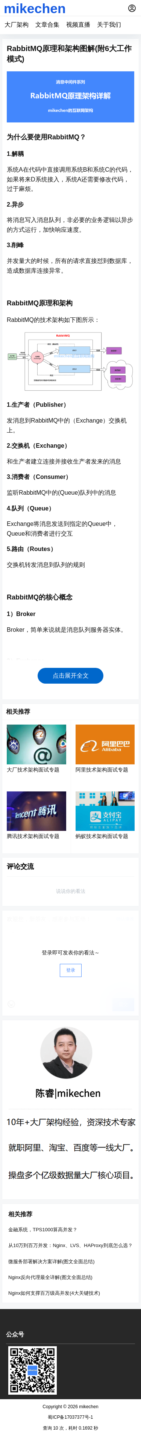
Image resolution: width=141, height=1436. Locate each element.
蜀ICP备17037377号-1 (70, 1417)
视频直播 (78, 24)
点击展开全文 (71, 675)
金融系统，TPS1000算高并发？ (42, 1229)
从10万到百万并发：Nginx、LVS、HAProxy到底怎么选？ (70, 1245)
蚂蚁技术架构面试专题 (102, 836)
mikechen (88, 1406)
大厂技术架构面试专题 (33, 770)
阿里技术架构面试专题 (102, 770)
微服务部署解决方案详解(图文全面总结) (51, 1261)
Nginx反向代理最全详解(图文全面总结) (50, 1277)
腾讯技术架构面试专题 (33, 836)
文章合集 (47, 24)
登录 (70, 970)
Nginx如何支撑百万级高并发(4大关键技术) (54, 1293)
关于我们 (109, 24)
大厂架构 (17, 24)
